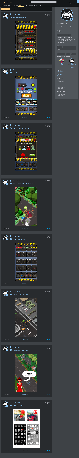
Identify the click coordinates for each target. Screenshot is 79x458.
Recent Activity (5, 9)
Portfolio (13, 9)
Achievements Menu (18, 17)
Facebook (60, 71)
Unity (72, 53)
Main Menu (15, 73)
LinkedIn (59, 74)
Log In (74, 2)
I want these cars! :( (17, 239)
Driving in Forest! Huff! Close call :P (22, 183)
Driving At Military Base (19, 294)
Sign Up (69, 2)
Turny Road (61, 61)
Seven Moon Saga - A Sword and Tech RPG (72, 63)
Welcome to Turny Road (19, 350)
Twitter (59, 73)
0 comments (25, 61)
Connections (21, 9)
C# (66, 53)
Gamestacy (60, 75)
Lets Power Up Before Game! (20, 128)
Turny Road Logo (16, 405)
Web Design (59, 53)
